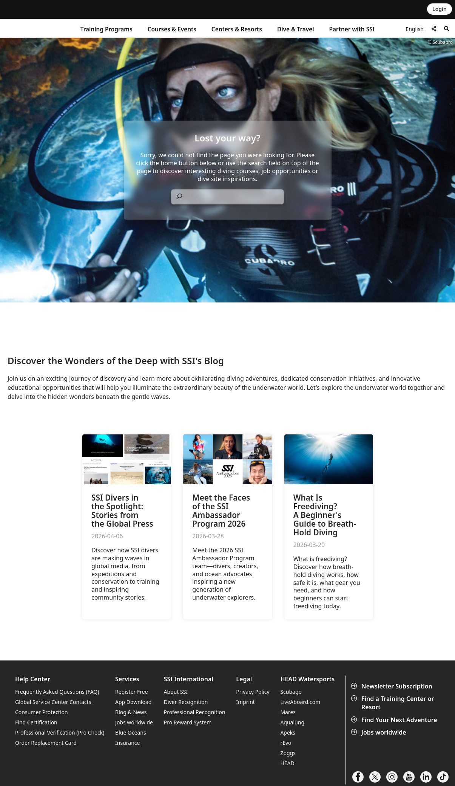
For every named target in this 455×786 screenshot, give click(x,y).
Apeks (287, 732)
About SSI (176, 691)
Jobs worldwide (379, 732)
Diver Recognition (186, 701)
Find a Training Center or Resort (393, 703)
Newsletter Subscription (392, 686)
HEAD (287, 763)
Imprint (245, 701)
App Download (133, 701)
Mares (288, 712)
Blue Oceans (130, 732)
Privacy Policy (252, 691)
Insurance (127, 742)
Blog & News (131, 712)
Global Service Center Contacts (53, 701)
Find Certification (36, 722)
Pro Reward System (188, 722)
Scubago (291, 691)
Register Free (131, 691)
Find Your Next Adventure (394, 720)
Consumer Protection (41, 712)
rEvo (285, 742)
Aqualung (292, 722)
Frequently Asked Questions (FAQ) (57, 691)
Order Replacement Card (46, 742)
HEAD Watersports (307, 679)
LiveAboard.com (300, 701)
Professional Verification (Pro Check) (59, 732)
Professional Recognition (194, 712)
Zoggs (287, 753)
